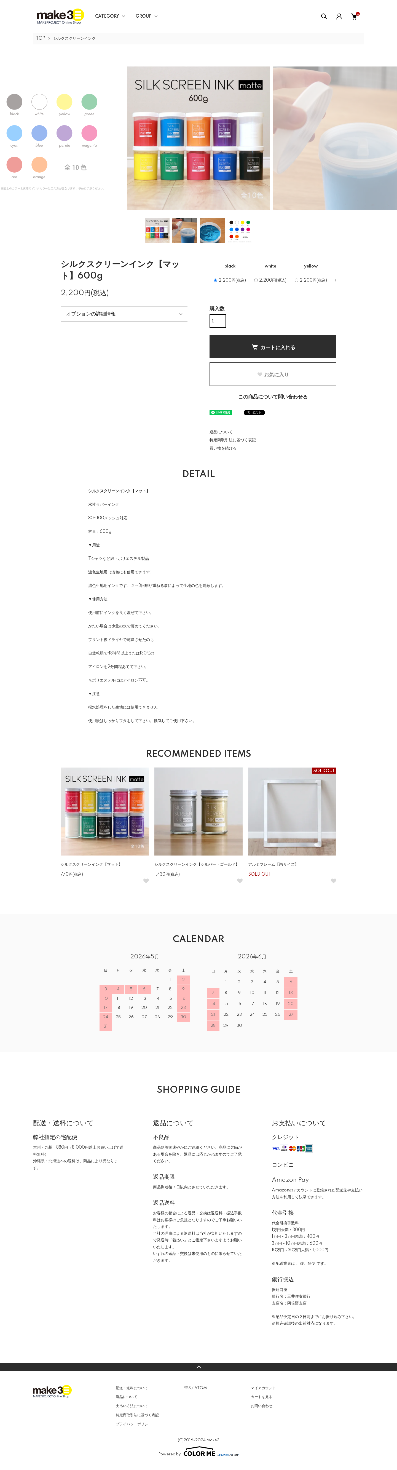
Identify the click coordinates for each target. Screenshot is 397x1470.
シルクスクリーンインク (74, 38)
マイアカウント (263, 1388)
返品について (221, 432)
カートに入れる (273, 347)
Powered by (198, 1451)
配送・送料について (132, 1388)
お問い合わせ (261, 1406)
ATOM (200, 1388)
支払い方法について (132, 1406)
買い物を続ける (223, 448)
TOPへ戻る (198, 1367)
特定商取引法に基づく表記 (233, 440)
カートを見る (261, 1397)
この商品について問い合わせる (273, 397)
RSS (187, 1388)
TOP (40, 38)
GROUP (144, 16)
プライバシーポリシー (134, 1424)
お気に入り (273, 375)
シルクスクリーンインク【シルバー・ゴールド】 (196, 864)
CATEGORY (107, 16)
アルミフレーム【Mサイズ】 (273, 864)
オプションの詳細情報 (91, 314)
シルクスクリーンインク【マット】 (91, 864)
